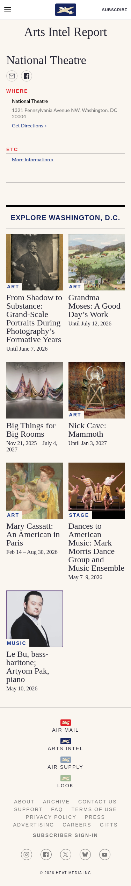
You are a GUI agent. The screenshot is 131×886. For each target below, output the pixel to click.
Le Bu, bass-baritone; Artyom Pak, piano (27, 666)
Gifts (109, 824)
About (24, 801)
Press (95, 817)
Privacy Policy (51, 817)
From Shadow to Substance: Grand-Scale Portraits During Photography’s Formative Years (34, 318)
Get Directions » (29, 125)
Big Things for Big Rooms (31, 429)
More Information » (32, 159)
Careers (77, 824)
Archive (56, 801)
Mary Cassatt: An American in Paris (33, 534)
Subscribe (115, 10)
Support (28, 809)
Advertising (33, 824)
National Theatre (30, 101)
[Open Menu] (7, 10)
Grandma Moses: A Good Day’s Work (94, 306)
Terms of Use (94, 809)
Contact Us (97, 801)
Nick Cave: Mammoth (87, 429)
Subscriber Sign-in (65, 835)
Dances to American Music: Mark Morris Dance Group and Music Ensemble (96, 546)
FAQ (57, 809)
